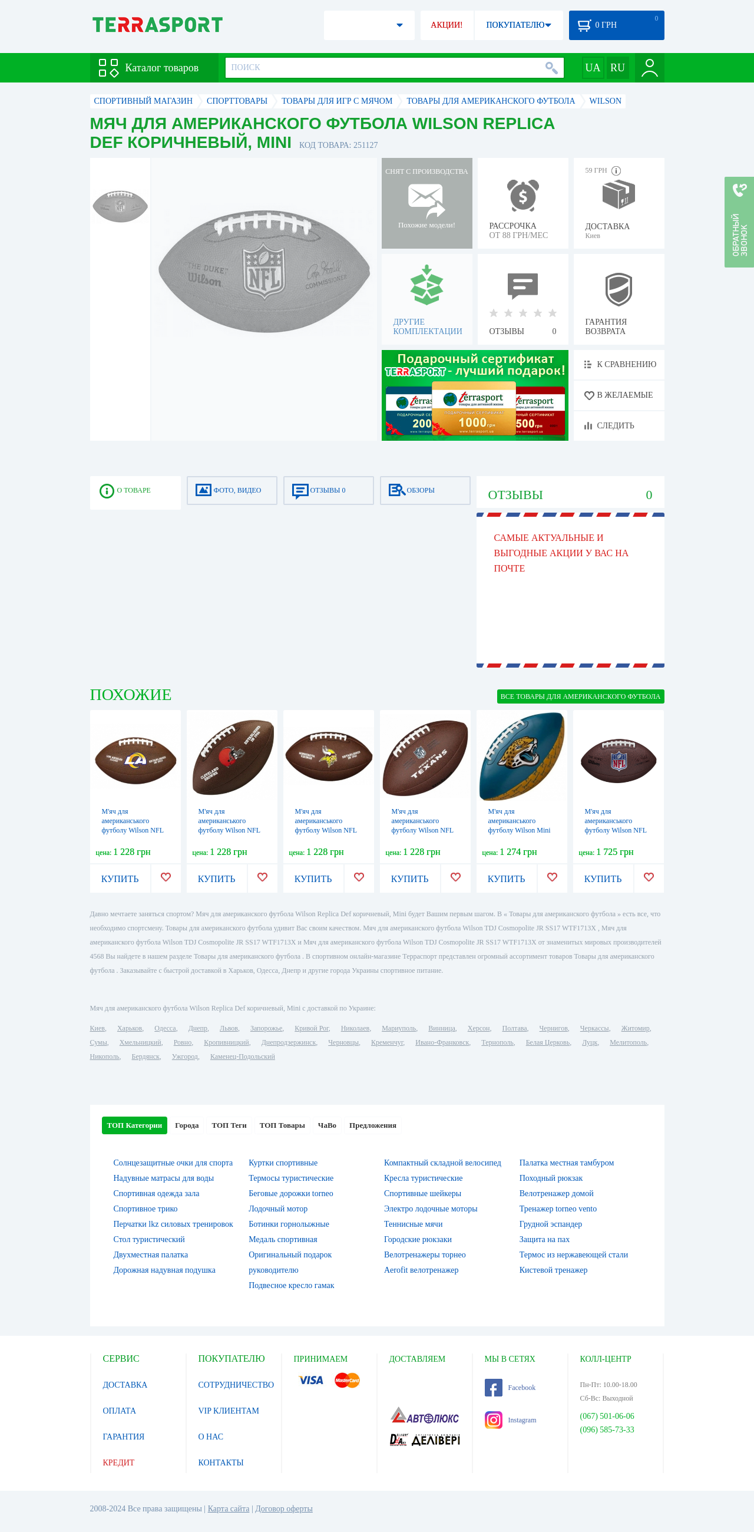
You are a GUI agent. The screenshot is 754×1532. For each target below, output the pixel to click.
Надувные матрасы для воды (164, 1178)
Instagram (511, 1420)
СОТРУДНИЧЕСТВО (237, 1385)
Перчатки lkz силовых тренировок (173, 1224)
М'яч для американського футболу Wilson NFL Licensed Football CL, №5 (230, 830)
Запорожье (266, 1028)
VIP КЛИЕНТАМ (229, 1410)
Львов (229, 1028)
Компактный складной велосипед (442, 1162)
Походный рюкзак (551, 1178)
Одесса (165, 1028)
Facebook (510, 1387)
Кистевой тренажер (554, 1270)
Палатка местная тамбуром (567, 1162)
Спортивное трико (146, 1208)
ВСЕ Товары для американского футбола (581, 696)
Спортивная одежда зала (157, 1193)
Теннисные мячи (413, 1224)
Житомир (635, 1028)
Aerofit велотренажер (421, 1270)
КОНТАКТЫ (221, 1462)
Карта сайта (229, 1508)
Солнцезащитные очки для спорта (173, 1162)
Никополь (105, 1056)
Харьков (129, 1028)
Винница (441, 1028)
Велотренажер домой (557, 1193)
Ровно (182, 1042)
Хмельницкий (140, 1042)
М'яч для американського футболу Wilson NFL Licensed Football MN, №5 (328, 830)
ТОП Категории (135, 1125)
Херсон (479, 1028)
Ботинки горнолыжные (289, 1224)
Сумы (98, 1042)
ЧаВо (327, 1125)
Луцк (589, 1042)
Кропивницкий (226, 1042)
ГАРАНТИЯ (124, 1436)
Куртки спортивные (283, 1162)
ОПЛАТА (120, 1410)
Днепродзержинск (289, 1042)
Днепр (197, 1028)
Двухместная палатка (151, 1254)
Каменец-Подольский (242, 1056)
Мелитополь (628, 1042)
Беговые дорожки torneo (291, 1193)
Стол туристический (149, 1239)
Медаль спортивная (283, 1239)
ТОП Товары (282, 1125)
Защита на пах (545, 1239)
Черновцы (343, 1042)
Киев (97, 1028)
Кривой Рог (311, 1028)
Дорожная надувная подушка (165, 1270)
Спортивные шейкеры (422, 1193)
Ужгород (185, 1056)
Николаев (355, 1028)
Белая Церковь (548, 1042)
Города (187, 1125)
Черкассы (594, 1028)
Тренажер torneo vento (558, 1208)
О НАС (211, 1436)
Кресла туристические (423, 1178)
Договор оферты (284, 1508)
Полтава (514, 1028)
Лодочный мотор (278, 1208)
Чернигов (554, 1028)
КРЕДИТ (119, 1462)
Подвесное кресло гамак (291, 1285)
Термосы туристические (291, 1178)
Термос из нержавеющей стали (574, 1254)
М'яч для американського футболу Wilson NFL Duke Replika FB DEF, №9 (618, 830)
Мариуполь (399, 1028)
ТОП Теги (228, 1125)
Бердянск (146, 1056)
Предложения (372, 1125)
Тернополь (497, 1042)
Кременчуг (387, 1042)
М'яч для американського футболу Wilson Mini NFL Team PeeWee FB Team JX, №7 (521, 830)
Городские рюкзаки (418, 1239)
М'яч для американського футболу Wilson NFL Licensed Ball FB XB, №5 (133, 830)
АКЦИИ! (446, 25)
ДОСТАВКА (125, 1385)
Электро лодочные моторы (431, 1208)
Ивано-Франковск (442, 1042)
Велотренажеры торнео (425, 1254)
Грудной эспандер (551, 1224)
